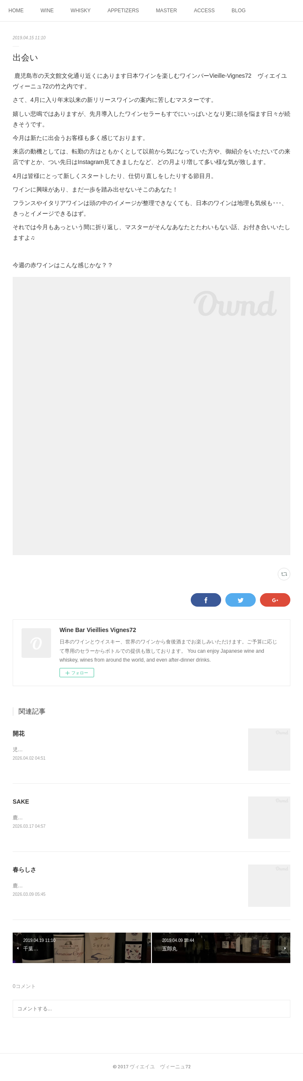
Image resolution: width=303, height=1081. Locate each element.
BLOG (239, 11)
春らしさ (24, 871)
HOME (16, 11)
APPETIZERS (123, 11)
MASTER (166, 11)
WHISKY (80, 11)
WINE (47, 11)
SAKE (21, 802)
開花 (18, 733)
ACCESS (204, 11)
